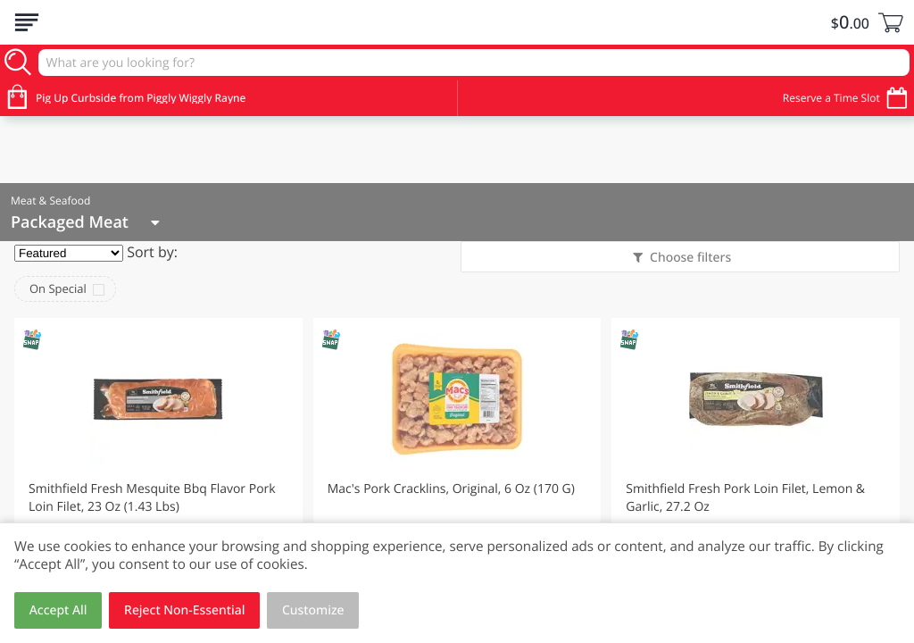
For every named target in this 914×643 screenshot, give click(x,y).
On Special (58, 288)
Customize (313, 610)
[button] (158, 476)
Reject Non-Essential (184, 610)
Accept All (58, 610)
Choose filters (688, 257)
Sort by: (152, 252)
